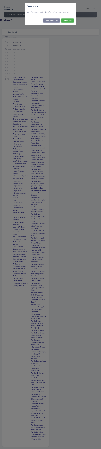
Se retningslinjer (51, 20)
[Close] (73, 6)
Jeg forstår (67, 20)
